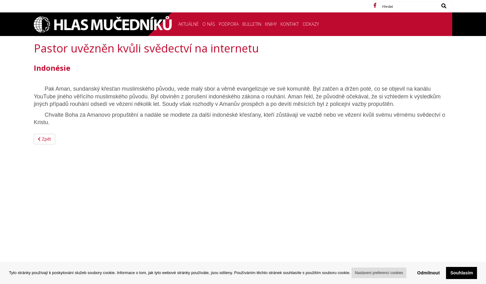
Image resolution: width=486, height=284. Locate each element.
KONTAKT (290, 24)
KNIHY (271, 24)
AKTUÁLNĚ (188, 24)
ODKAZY (311, 24)
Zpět (44, 139)
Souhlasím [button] (461, 272)
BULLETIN (251, 24)
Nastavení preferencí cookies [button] (379, 273)
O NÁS (208, 24)
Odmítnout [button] (428, 272)
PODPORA (229, 24)
